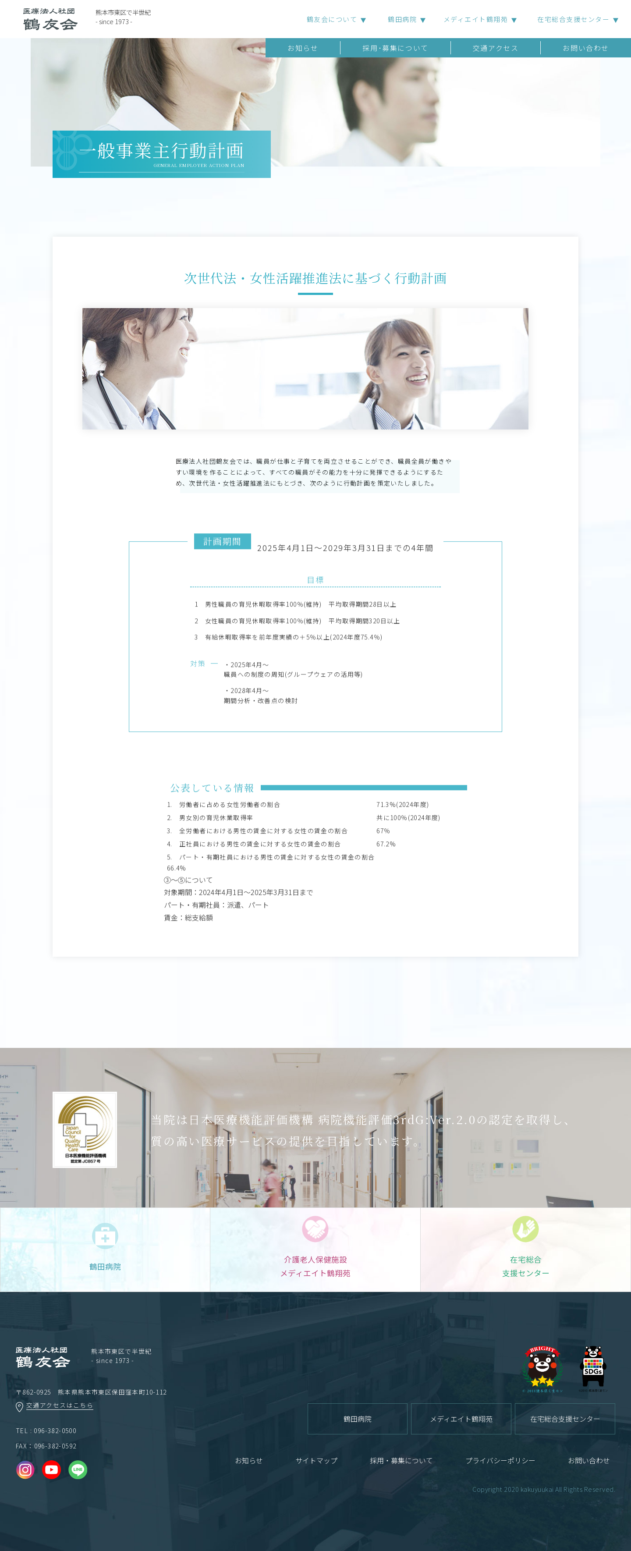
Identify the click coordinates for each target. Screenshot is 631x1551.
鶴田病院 (402, 19)
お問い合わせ (586, 48)
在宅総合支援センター (573, 19)
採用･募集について (395, 48)
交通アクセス (496, 48)
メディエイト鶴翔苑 (475, 19)
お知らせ (302, 48)
